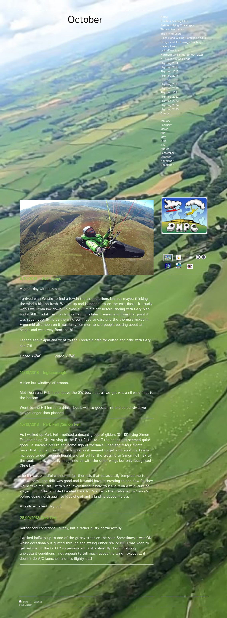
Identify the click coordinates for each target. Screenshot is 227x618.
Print (24, 602)
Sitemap (38, 602)
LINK (36, 356)
